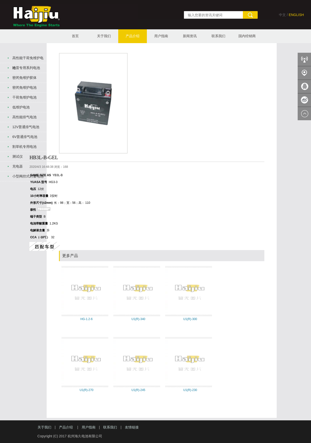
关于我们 (104, 36)
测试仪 (17, 156)
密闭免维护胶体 (24, 78)
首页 (75, 36)
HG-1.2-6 (86, 319)
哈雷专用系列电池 (26, 68)
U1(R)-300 (190, 319)
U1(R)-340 (138, 319)
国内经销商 (247, 36)
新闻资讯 (190, 36)
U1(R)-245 (138, 390)
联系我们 (218, 36)
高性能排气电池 (24, 117)
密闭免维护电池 (24, 87)
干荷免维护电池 (24, 97)
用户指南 (161, 36)
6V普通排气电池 (24, 137)
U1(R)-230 (190, 390)
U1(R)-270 (86, 390)
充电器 (17, 166)
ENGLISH (296, 15)
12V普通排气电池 (25, 127)
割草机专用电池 (24, 147)
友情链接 (132, 427)
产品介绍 (132, 36)
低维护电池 (21, 107)
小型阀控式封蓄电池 (27, 176)
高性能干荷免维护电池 (27, 59)
